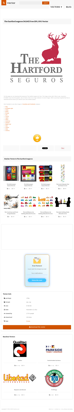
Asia (6, 125)
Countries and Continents (29, 104)
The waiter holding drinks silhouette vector (62, 213)
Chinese (7, 122)
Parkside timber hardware (54, 360)
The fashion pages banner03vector (28, 185)
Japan (6, 118)
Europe (7, 113)
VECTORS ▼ (56, 7)
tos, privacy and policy (67, 409)
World (6, 111)
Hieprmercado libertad (20, 389)
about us (51, 409)
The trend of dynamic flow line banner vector (62, 185)
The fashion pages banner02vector (11, 185)
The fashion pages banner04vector (45, 185)
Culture (7, 127)
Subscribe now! (37, 280)
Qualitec (20, 360)
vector (11, 2)
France (7, 116)
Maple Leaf (8, 124)
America (7, 130)
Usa (6, 114)
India (6, 129)
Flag (6, 106)
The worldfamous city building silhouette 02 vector (45, 213)
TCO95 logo (54, 389)
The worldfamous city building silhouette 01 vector (28, 213)
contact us (57, 409)
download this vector (37, 327)
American (7, 121)
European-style (9, 108)
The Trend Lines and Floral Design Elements (11, 213)
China (6, 110)
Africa (6, 119)
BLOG (68, 7)
